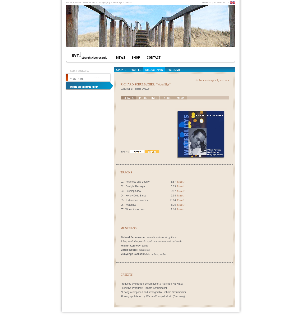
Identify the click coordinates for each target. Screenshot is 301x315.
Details (128, 2)
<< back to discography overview (212, 80)
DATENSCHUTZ (221, 2)
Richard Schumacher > (85, 2)
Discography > (104, 2)
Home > (70, 2)
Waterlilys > (118, 2)
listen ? (180, 181)
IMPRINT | (207, 2)
